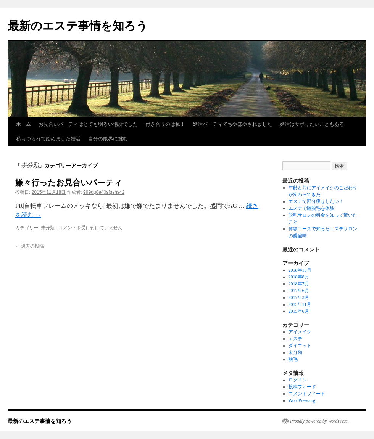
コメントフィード (307, 393)
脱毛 (293, 359)
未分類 (48, 227)
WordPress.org (302, 400)
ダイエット (300, 345)
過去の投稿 (29, 246)
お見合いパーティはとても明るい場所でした (88, 124)
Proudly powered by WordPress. (319, 421)
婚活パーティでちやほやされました (232, 124)
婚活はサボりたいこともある (312, 124)
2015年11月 (300, 304)
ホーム (23, 124)
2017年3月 (299, 297)
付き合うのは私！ (165, 124)
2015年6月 (299, 311)
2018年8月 (299, 277)
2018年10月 (300, 270)
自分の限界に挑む (108, 139)
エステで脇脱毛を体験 (311, 208)
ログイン (298, 380)
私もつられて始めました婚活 (48, 139)
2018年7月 (299, 283)
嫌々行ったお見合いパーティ (68, 182)
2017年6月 (299, 290)
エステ (295, 338)
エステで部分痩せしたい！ (316, 201)
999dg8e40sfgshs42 (103, 192)
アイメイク (300, 331)
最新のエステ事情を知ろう (78, 25)
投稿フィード (302, 386)
